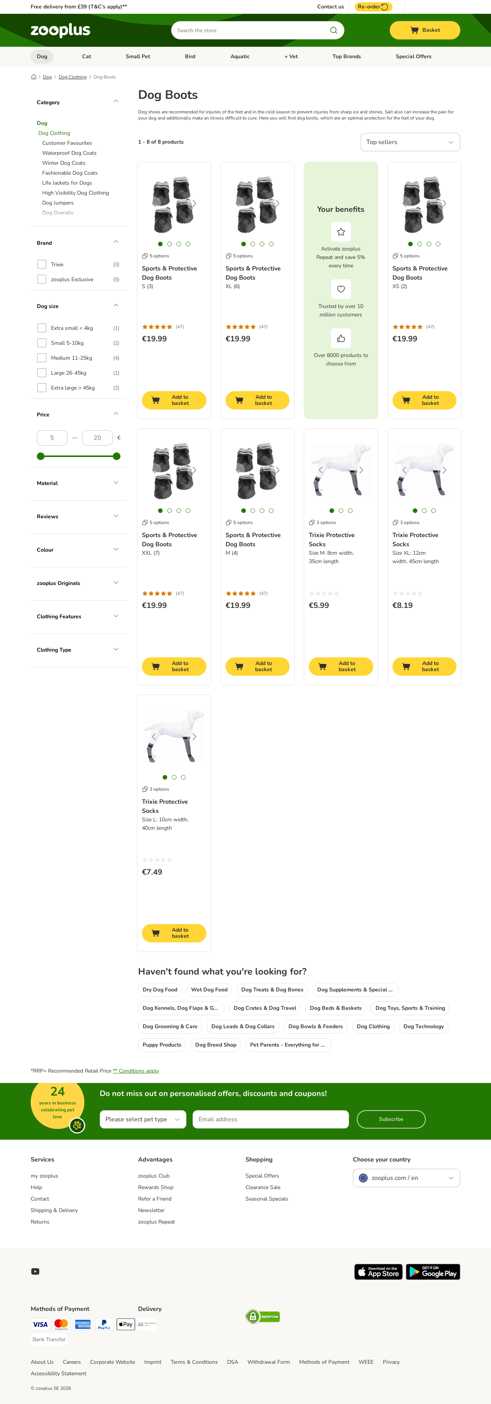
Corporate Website (112, 1362)
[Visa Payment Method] (40, 1325)
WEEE (366, 1362)
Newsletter (151, 1210)
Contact (40, 1198)
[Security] (263, 1318)
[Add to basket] (174, 400)
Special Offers (414, 56)
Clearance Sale (263, 1187)
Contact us (330, 6)
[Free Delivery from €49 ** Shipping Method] (147, 1325)
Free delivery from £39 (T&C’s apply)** (79, 6)
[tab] (160, 244)
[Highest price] (97, 438)
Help (36, 1187)
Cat (86, 56)
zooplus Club (154, 1176)
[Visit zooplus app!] (378, 1278)
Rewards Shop (155, 1187)
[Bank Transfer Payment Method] (49, 1339)
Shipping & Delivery (54, 1210)
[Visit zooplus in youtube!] (35, 1271)
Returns (40, 1221)
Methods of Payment (324, 1362)
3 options (322, 522)
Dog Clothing (73, 77)
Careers (72, 1362)
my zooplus (44, 1176)
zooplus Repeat (156, 1221)
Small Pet (138, 56)
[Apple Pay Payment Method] (126, 1325)
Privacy (391, 1362)
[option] (78, 264)
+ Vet (291, 56)
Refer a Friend (154, 1198)
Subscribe (391, 1119)
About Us (42, 1362)
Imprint (152, 1362)
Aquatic (240, 56)
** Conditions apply (136, 1071)
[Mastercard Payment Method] (61, 1325)
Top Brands (347, 56)
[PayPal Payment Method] (104, 1325)
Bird (190, 56)
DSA (232, 1362)
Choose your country (381, 1159)
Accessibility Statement (58, 1373)
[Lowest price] (52, 438)
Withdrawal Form (268, 1362)
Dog (42, 56)
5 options (155, 256)
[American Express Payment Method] (83, 1325)
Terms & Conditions (194, 1362)
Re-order (373, 6)
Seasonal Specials (267, 1198)
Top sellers (381, 142)
